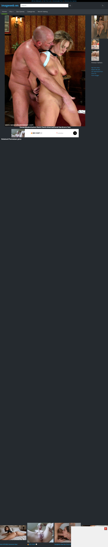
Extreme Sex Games (70, 1)
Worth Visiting (43, 11)
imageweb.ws (10, 5)
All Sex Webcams (37, 1)
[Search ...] (45, 5)
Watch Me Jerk (95, 69)
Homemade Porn (58, 1)
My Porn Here (95, 68)
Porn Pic (93, 73)
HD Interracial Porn (97, 71)
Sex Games (20, 11)
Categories (31, 11)
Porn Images (95, 75)
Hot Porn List (47, 1)
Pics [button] (11, 11)
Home (4, 11)
